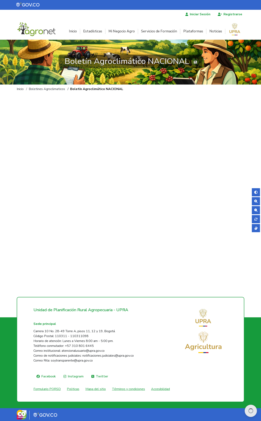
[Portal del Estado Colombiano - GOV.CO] (28, 5)
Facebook (48, 376)
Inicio (73, 31)
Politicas (73, 389)
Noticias (215, 31)
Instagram (76, 376)
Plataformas (193, 31)
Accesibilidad (160, 389)
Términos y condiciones (128, 389)
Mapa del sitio (95, 389)
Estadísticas (92, 31)
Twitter (102, 376)
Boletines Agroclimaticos (47, 89)
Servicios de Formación (159, 31)
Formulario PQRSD (47, 389)
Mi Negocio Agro (121, 31)
